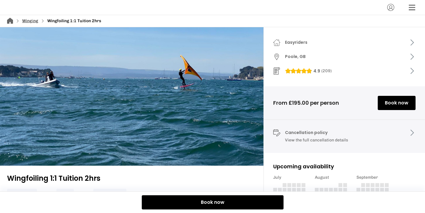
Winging (30, 20)
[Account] (391, 7)
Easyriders (296, 42)
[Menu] (412, 7)
